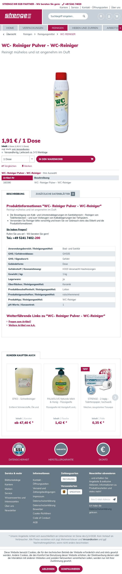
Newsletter (10, 510)
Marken (8, 489)
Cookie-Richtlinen (42, 513)
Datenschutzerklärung (44, 500)
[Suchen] (84, 16)
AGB (35, 522)
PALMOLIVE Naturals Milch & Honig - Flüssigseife (61, 400)
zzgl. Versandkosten (20, 149)
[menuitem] (64, 7)
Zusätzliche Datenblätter (55, 194)
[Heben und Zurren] (85, 28)
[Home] (10, 28)
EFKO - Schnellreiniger (23, 398)
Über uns (115, 7)
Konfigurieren (70, 569)
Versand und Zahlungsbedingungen (44, 490)
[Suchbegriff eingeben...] (68, 16)
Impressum (38, 496)
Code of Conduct (41, 518)
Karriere (64, 7)
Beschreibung (15, 194)
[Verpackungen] (33, 28)
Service (75, 7)
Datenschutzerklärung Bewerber (44, 507)
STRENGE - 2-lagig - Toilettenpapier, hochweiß (98, 400)
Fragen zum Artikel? (19, 321)
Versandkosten (90, 539)
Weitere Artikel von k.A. (21, 325)
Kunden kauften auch (21, 355)
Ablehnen (48, 569)
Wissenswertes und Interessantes (15, 499)
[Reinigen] (58, 28)
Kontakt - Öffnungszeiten (95, 7)
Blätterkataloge (12, 480)
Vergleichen (9, 166)
